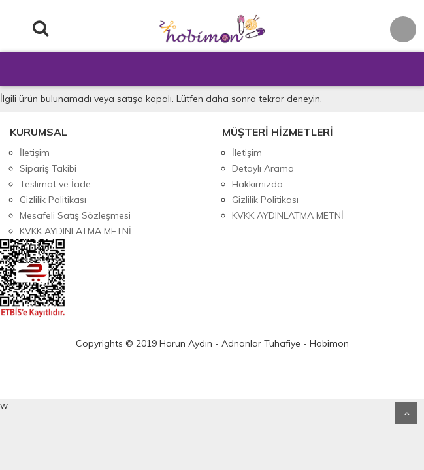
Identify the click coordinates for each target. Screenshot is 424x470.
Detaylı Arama (263, 168)
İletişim (35, 153)
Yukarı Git (406, 413)
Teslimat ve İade (55, 184)
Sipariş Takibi (48, 168)
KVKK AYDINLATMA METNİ (75, 231)
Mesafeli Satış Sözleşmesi (75, 215)
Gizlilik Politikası (53, 200)
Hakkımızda (257, 184)
